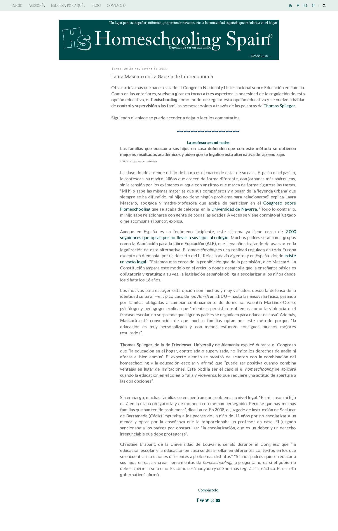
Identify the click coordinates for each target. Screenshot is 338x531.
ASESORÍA (37, 5)
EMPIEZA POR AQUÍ (68, 5)
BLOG (96, 5)
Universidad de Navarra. (234, 209)
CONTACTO (116, 5)
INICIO (17, 5)
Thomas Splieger (279, 105)
